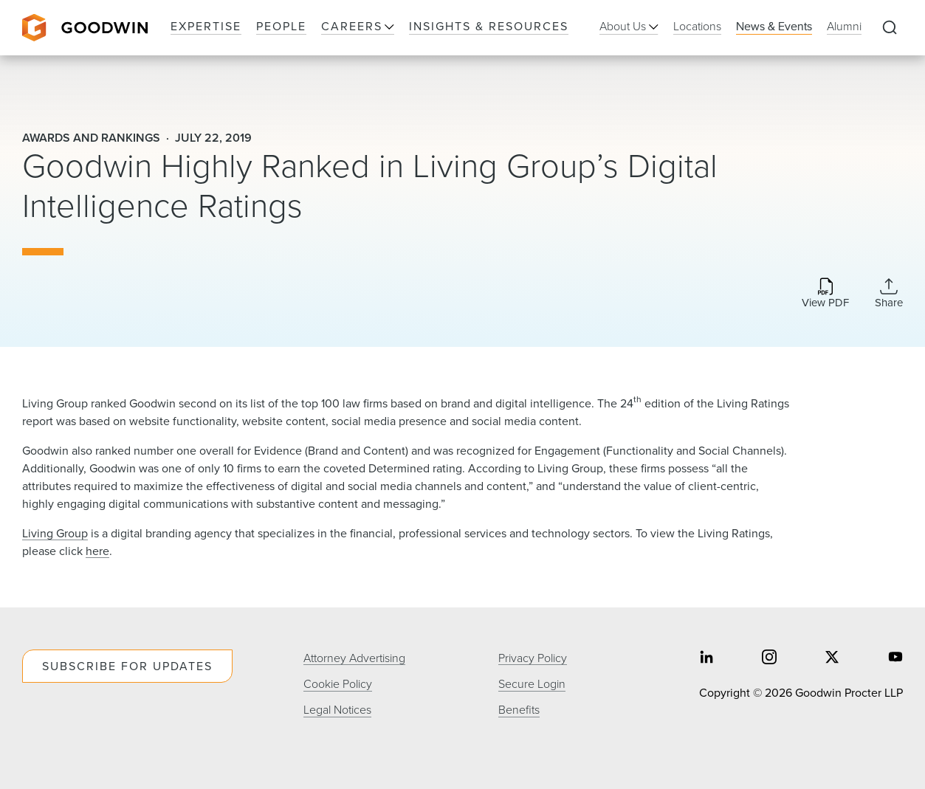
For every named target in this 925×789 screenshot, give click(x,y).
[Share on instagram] (769, 658)
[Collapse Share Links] (889, 293)
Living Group (55, 533)
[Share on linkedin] (706, 658)
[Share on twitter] (832, 658)
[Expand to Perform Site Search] (889, 28)
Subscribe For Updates (127, 666)
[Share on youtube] (895, 658)
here (97, 550)
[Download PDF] (825, 294)
